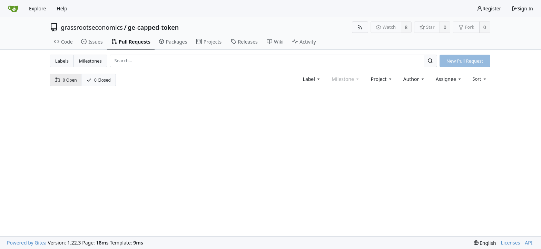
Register (489, 8)
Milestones (90, 61)
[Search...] (430, 61)
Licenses (510, 242)
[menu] (479, 78)
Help (62, 8)
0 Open (66, 80)
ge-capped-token (153, 27)
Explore (37, 8)
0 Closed (98, 80)
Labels (62, 61)
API (528, 242)
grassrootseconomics (92, 27)
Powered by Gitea (27, 242)
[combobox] (312, 79)
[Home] (13, 8)
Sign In (522, 8)
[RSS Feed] (360, 27)
